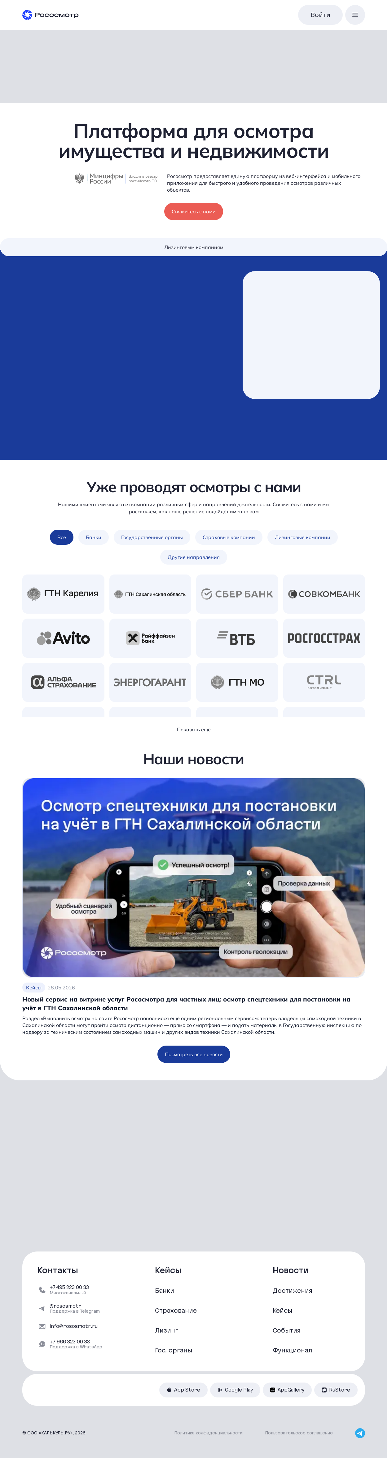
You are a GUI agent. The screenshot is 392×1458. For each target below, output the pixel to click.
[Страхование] (193, 1310)
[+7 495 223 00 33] (76, 1289)
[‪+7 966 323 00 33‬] (76, 1344)
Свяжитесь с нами (194, 211)
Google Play (235, 1389)
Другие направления (194, 558)
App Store (183, 1389)
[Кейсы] (311, 1310)
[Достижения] (311, 1290)
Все (61, 538)
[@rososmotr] (76, 1308)
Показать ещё (194, 730)
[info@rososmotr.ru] (76, 1326)
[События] (311, 1330)
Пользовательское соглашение (299, 1433)
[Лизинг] (193, 1330)
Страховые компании (229, 538)
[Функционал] (311, 1350)
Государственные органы (152, 538)
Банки (93, 538)
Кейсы (34, 988)
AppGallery (287, 1389)
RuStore (336, 1389)
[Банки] (193, 1290)
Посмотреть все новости (194, 1055)
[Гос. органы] (193, 1350)
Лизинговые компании (302, 538)
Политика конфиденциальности (208, 1433)
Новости (291, 1270)
